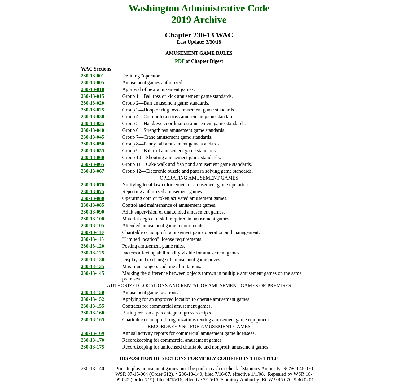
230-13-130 (92, 259)
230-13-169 (92, 333)
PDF (180, 61)
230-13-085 (92, 205)
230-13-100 (92, 218)
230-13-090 (92, 212)
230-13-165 (92, 319)
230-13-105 (92, 225)
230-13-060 (92, 157)
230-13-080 (92, 198)
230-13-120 (92, 246)
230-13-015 (92, 96)
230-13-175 (92, 346)
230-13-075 (92, 191)
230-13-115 (92, 239)
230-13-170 (92, 340)
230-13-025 (92, 109)
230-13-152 (92, 299)
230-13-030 (92, 116)
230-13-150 (92, 292)
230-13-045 (92, 137)
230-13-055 (92, 150)
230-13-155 (92, 306)
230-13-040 (92, 130)
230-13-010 (92, 89)
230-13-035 (92, 123)
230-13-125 (92, 252)
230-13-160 (92, 312)
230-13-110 (92, 232)
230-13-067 (92, 171)
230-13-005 (92, 82)
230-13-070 (92, 184)
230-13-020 (92, 103)
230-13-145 (92, 273)
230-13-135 (92, 266)
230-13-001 (92, 75)
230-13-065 (92, 164)
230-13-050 (92, 143)
